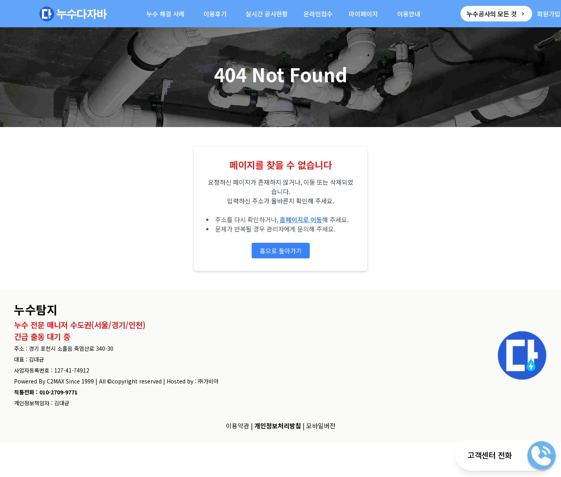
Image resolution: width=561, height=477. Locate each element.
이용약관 (237, 425)
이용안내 (408, 13)
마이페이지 (363, 13)
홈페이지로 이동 (301, 219)
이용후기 (215, 13)
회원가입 (548, 13)
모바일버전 (320, 425)
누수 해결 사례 (165, 13)
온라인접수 (318, 13)
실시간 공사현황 (266, 13)
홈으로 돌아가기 (280, 250)
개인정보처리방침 (277, 425)
